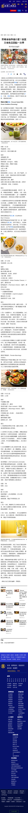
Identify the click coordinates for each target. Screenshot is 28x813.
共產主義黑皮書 (15, 777)
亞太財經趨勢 (11, 711)
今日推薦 (9, 685)
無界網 (13, 801)
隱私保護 (22, 791)
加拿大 (12, 655)
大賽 (14, 1)
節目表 (9, 668)
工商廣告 (13, 785)
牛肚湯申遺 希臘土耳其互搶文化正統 (23, 614)
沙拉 (8, 102)
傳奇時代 (13, 762)
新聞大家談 (20, 694)
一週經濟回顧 (11, 707)
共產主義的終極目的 (16, 766)
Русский (9, 659)
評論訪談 (21, 692)
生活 (8, 35)
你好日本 (15, 739)
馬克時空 (20, 711)
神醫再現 (19, 726)
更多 (24, 801)
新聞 (8, 676)
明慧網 (3, 801)
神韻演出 (9, 687)
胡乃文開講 (20, 723)
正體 (23, 1)
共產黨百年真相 (15, 764)
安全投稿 (10, 792)
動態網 (8, 801)
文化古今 (10, 730)
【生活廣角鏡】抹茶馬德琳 (9, 614)
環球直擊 (10, 696)
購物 (18, 671)
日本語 (14, 659)
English (23, 657)
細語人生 (20, 714)
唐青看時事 (20, 707)
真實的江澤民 (14, 771)
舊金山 (8, 657)
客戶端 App (4, 794)
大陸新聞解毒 (21, 713)
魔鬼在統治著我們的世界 (17, 768)
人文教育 (10, 717)
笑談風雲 (10, 721)
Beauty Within (16, 746)
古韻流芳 (10, 723)
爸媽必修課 (10, 728)
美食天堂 (15, 742)
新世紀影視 (19, 801)
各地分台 (18, 1)
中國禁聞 (10, 697)
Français (3, 659)
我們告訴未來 (14, 760)
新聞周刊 (10, 703)
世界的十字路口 (22, 709)
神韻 (10, 1)
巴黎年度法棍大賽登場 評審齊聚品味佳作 (9, 622)
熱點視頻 (15, 683)
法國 (4, 657)
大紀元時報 (17, 797)
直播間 (15, 668)
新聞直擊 (10, 701)
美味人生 (15, 744)
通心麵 (12, 215)
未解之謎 (10, 719)
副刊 (5, 35)
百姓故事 (13, 779)
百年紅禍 (13, 773)
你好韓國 (15, 740)
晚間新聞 (10, 699)
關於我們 (10, 791)
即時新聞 (20, 683)
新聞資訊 (14, 665)
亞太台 (12, 657)
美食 (12, 35)
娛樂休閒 (15, 735)
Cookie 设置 (14, 811)
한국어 (19, 659)
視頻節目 (21, 665)
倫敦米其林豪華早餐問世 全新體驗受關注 (23, 622)
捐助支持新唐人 (12, 671)
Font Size (21, 74)
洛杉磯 (16, 655)
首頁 (2, 35)
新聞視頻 (11, 692)
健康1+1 (19, 719)
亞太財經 (10, 713)
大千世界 (15, 748)
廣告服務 (16, 792)
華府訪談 (10, 705)
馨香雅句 (10, 725)
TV (19, 10)
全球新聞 (10, 694)
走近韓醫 (19, 728)
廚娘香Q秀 (15, 750)
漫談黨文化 (13, 781)
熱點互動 (20, 696)
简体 (26, 1)
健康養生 (20, 717)
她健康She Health (21, 721)
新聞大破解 (20, 703)
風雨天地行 (13, 775)
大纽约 (8, 655)
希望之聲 (10, 799)
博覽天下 (15, 685)
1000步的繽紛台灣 (16, 753)
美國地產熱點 (11, 732)
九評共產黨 (13, 769)
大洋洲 (21, 655)
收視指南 (16, 791)
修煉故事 (13, 783)
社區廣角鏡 (11, 709)
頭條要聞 (9, 683)
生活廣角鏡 (15, 737)
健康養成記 (20, 725)
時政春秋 (20, 699)
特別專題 (14, 758)
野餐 (15, 82)
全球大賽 (15, 687)
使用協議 (4, 792)
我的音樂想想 (16, 756)
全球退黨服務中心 (18, 799)
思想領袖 (20, 701)
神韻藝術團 (10, 797)
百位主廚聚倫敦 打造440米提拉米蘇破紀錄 (10, 605)
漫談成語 (10, 726)
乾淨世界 (4, 799)
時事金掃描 (20, 697)
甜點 (8, 96)
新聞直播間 (13, 10)
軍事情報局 (20, 705)
